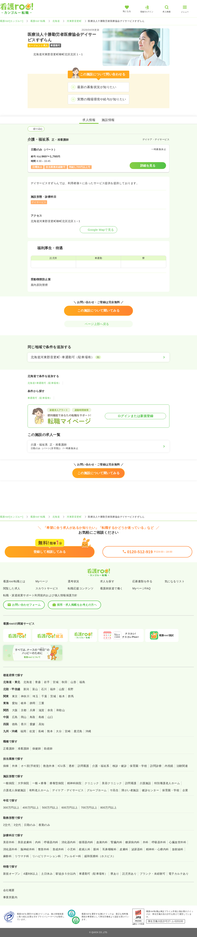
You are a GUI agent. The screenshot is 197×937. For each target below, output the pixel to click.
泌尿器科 (137, 849)
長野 (70, 689)
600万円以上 (69, 807)
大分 (59, 731)
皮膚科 (124, 849)
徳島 (15, 724)
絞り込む (36, 128)
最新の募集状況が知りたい (96, 87)
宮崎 (68, 731)
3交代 (17, 824)
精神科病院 (74, 783)
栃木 (62, 696)
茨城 (53, 696)
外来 (15, 765)
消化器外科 (10, 849)
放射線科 (177, 849)
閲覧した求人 (11, 588)
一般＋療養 (39, 783)
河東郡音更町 (74, 21)
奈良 (50, 710)
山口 (50, 717)
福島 (82, 682)
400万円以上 (31, 807)
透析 (71, 765)
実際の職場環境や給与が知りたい (101, 99)
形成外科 (58, 849)
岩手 (47, 682)
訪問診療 (156, 765)
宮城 (56, 682)
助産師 (48, 748)
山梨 (62, 689)
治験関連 (182, 765)
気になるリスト (175, 581)
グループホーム (97, 790)
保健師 (36, 748)
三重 (41, 703)
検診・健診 (119, 765)
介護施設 (145, 783)
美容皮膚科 (25, 842)
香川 (24, 724)
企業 (185, 790)
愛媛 (32, 724)
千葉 (44, 696)
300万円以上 (11, 807)
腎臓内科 (116, 842)
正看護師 (9, 748)
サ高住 (114, 790)
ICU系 (62, 765)
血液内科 (102, 842)
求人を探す (107, 581)
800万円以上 (108, 807)
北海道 (56, 21)
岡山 (24, 717)
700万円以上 (89, 807)
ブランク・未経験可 (152, 873)
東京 (15, 696)
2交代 (6, 824)
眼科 (96, 849)
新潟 (26, 689)
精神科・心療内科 (157, 849)
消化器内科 (68, 842)
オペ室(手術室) (30, 765)
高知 (41, 724)
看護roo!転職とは (14, 581)
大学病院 (23, 783)
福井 (53, 689)
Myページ (41, 581)
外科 (146, 842)
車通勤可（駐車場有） (40, 398)
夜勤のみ (44, 824)
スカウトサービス (46, 588)
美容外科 (9, 842)
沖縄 (88, 731)
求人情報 (88, 120)
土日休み (47, 873)
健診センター (150, 790)
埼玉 (35, 696)
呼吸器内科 (51, 842)
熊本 (50, 731)
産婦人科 (84, 849)
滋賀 (41, 710)
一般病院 (9, 783)
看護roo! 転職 (37, 21)
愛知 (15, 703)
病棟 (6, 765)
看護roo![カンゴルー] (11, 21)
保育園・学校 (138, 765)
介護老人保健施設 (14, 790)
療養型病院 (57, 783)
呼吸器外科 (159, 842)
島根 (41, 717)
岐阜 (24, 703)
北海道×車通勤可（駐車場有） (44, 383)
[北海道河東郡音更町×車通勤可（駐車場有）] (98, 357)
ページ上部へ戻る (98, 324)
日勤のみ (29, 824)
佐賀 (32, 731)
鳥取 (32, 717)
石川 (44, 689)
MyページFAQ (141, 588)
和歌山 (60, 710)
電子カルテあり (179, 873)
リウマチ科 (22, 856)
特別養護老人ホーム (167, 783)
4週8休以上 (30, 873)
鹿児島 (78, 731)
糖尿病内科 (132, 842)
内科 (38, 842)
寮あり (115, 873)
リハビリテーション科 (46, 856)
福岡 (23, 731)
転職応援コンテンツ (80, 588)
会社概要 (9, 890)
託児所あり (129, 873)
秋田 (64, 682)
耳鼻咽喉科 (109, 849)
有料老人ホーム (39, 790)
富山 (35, 689)
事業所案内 (10, 897)
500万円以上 (50, 807)
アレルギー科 (72, 856)
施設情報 (108, 120)
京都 (24, 710)
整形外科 (43, 849)
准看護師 (23, 748)
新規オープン (11, 873)
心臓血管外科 (177, 842)
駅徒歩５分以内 (66, 873)
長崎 (41, 731)
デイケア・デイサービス (68, 790)
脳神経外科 (27, 849)
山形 (73, 682)
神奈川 (25, 696)
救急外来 (49, 765)
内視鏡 (169, 765)
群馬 (71, 696)
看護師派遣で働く (111, 588)
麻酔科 (7, 856)
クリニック (92, 783)
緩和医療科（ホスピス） (100, 856)
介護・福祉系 (100, 765)
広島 (15, 717)
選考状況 (73, 581)
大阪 (15, 710)
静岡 (32, 703)
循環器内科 (86, 842)
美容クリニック (112, 783)
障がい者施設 (130, 790)
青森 (38, 682)
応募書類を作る (142, 581)
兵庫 (32, 710)
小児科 (71, 849)
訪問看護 (83, 765)
